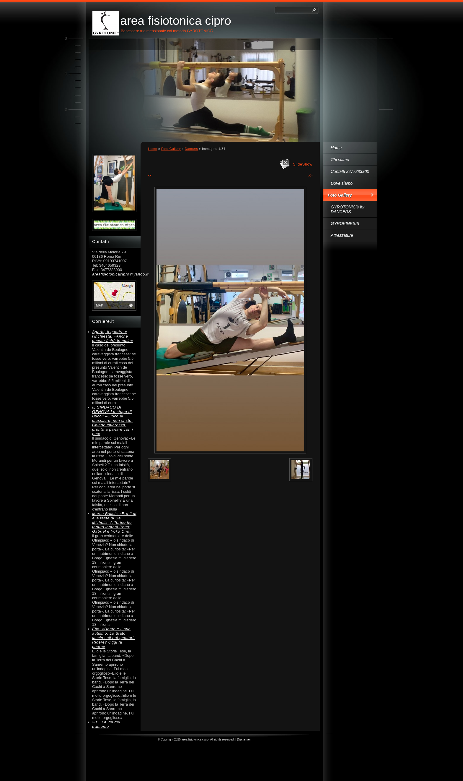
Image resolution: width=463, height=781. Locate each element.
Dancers (191, 148)
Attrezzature (342, 235)
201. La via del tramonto (106, 724)
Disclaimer (244, 739)
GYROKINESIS (345, 223)
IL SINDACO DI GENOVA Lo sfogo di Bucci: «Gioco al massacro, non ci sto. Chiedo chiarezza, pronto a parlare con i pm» (112, 420)
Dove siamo (342, 183)
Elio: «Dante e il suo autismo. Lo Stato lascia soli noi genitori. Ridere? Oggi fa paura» (113, 638)
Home (336, 147)
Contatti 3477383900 (350, 171)
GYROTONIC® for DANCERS (348, 209)
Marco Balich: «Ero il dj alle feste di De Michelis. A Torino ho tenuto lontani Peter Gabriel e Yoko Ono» (114, 522)
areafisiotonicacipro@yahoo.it (114, 274)
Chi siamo (340, 159)
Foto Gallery (340, 195)
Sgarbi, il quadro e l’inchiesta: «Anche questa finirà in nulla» (112, 336)
